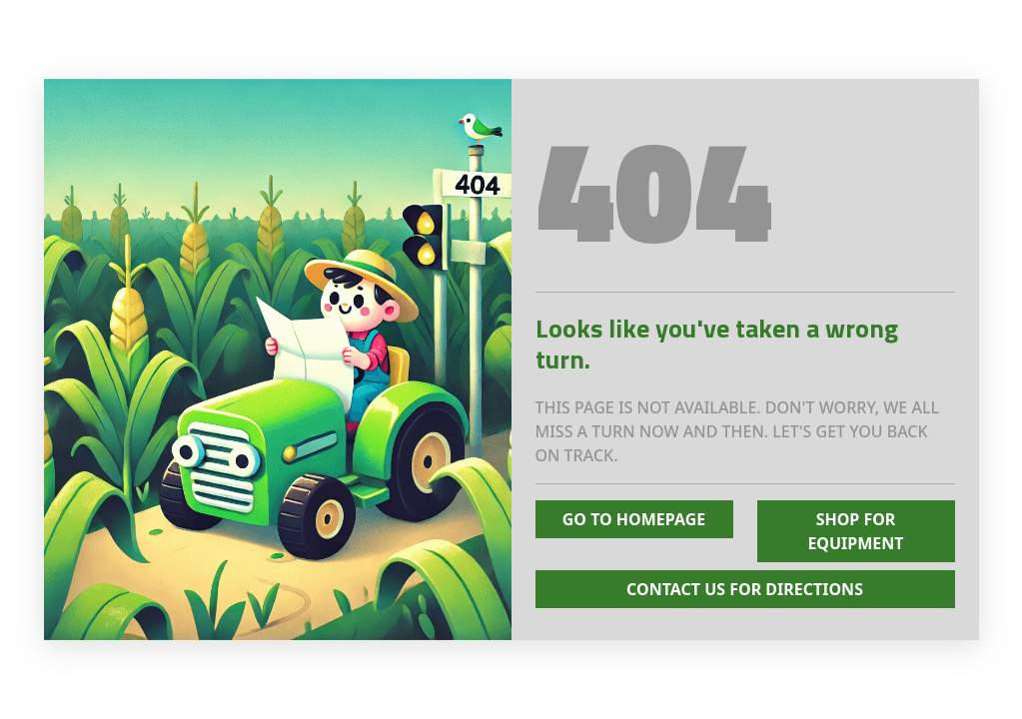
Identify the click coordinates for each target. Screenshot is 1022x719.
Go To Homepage (634, 519)
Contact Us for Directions (744, 589)
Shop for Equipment (855, 531)
